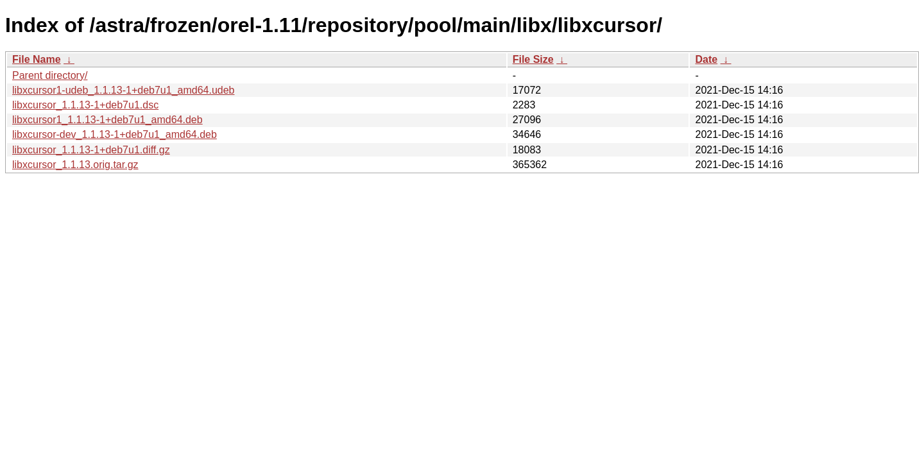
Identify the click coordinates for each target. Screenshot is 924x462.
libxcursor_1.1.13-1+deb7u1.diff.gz (91, 149)
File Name (36, 59)
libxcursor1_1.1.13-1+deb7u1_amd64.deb (107, 119)
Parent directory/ (49, 75)
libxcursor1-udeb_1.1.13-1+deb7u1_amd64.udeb (123, 90)
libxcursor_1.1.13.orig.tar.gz (75, 164)
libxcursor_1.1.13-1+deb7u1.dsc (85, 104)
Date (706, 59)
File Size (533, 59)
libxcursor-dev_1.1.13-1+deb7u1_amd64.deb (114, 134)
